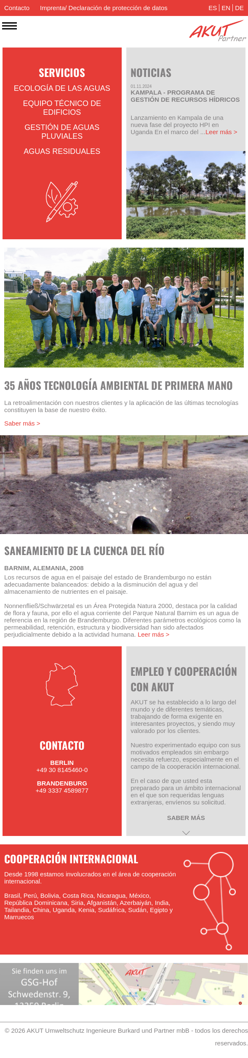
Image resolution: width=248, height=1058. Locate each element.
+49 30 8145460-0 (62, 769)
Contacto (16, 7)
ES (212, 7)
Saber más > (22, 423)
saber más (186, 817)
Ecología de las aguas (62, 88)
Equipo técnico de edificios (62, 107)
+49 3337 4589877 (61, 790)
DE (239, 7)
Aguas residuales (62, 151)
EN (225, 7)
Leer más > (221, 131)
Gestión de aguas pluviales (61, 131)
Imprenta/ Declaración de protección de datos (104, 7)
